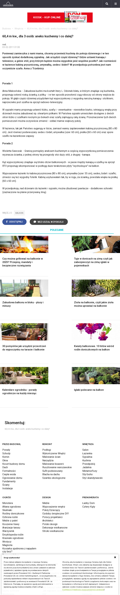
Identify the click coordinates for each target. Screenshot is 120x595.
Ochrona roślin (10, 429)
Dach (5, 379)
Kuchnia (86, 373)
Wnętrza (19, 28)
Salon (85, 362)
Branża (6, 542)
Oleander (87, 496)
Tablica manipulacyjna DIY (56, 510)
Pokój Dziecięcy (51, 422)
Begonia (86, 485)
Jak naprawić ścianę (53, 503)
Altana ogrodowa (11, 419)
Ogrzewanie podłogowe (15, 499)
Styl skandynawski (92, 390)
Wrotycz (6, 454)
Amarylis (87, 499)
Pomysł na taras (11, 546)
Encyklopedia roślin (12, 447)
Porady (6, 362)
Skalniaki (7, 422)
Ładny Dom (88, 415)
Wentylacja (8, 506)
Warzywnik (8, 443)
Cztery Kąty (88, 419)
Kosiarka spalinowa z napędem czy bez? (19, 462)
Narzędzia (47, 373)
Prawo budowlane (12, 485)
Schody (6, 365)
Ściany (6, 397)
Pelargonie (88, 510)
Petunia (86, 517)
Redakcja (67, 549)
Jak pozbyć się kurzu (53, 496)
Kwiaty (86, 524)
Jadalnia (86, 379)
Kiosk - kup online (60, 17)
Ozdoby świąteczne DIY (55, 426)
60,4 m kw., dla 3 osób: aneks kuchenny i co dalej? (52, 28)
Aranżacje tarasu (11, 440)
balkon (19, 213)
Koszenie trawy (10, 436)
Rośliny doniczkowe (13, 426)
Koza (5, 496)
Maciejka (87, 503)
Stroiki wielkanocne (53, 443)
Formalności (9, 383)
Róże (85, 489)
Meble (45, 415)
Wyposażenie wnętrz (53, 419)
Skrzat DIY (48, 482)
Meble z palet (10, 433)
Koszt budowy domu (13, 376)
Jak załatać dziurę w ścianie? (58, 489)
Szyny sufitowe (10, 503)
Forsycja (87, 506)
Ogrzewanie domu (12, 390)
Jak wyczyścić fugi (52, 492)
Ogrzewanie (8, 492)
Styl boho (87, 386)
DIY (44, 506)
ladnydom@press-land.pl (76, 539)
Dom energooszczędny (15, 513)
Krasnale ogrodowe (13, 450)
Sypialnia (87, 369)
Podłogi (46, 362)
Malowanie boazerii (53, 376)
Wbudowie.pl (9, 489)
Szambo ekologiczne (53, 390)
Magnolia (7, 457)
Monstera (7, 415)
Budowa (6, 28)
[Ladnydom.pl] (8, 4)
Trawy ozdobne (10, 467)
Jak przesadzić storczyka (56, 485)
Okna (5, 373)
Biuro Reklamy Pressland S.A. (78, 542)
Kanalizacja (8, 510)
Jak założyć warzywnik (55, 499)
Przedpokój (88, 376)
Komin (5, 369)
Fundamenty (9, 393)
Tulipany (86, 492)
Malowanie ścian (51, 369)
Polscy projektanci (52, 429)
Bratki (85, 513)
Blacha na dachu (51, 386)
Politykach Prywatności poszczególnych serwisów (83, 590)
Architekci (47, 433)
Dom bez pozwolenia (14, 482)
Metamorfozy (89, 383)
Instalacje (7, 400)
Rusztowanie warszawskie (57, 379)
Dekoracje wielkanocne (55, 440)
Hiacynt (86, 482)
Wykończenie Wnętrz (53, 365)
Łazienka (87, 365)
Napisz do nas (70, 546)
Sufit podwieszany (52, 383)
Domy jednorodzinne (13, 539)
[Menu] (115, 4)
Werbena (87, 520)
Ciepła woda (9, 386)
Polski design (50, 436)
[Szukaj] (106, 4)
